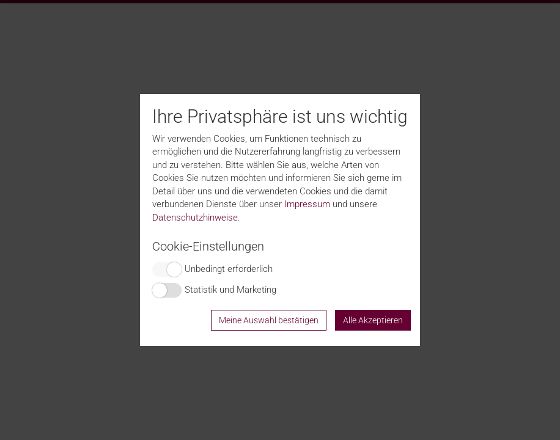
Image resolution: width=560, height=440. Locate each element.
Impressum (307, 204)
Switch (167, 269)
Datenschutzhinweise (195, 217)
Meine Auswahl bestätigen (269, 320)
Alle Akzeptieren (373, 320)
